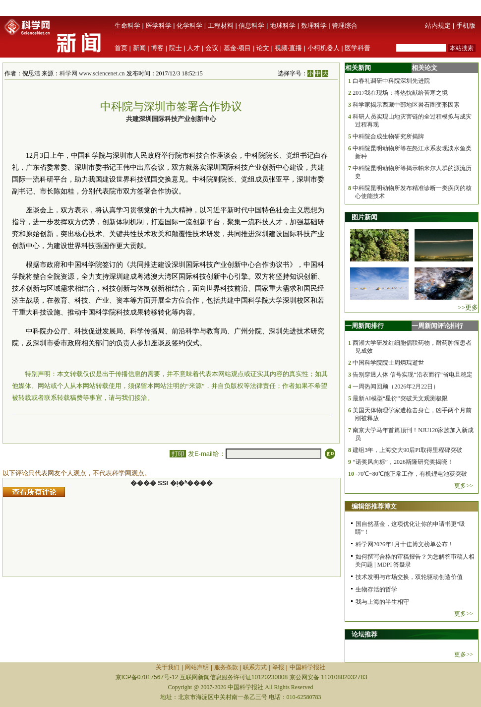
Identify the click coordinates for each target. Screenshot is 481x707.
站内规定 (438, 25)
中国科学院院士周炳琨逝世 (388, 362)
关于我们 (168, 667)
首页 (121, 48)
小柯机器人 (323, 48)
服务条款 (226, 667)
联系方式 (255, 667)
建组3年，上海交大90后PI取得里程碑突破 (407, 450)
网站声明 (197, 667)
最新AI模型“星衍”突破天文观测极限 (400, 398)
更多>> (463, 485)
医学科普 (357, 48)
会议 (211, 48)
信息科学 (251, 25)
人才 (193, 48)
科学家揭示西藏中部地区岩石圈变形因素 (406, 104)
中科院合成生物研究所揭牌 (388, 136)
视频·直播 (288, 48)
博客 (157, 48)
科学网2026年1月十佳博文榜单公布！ (405, 544)
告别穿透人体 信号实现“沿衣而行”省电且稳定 (413, 374)
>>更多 (468, 307)
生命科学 (127, 25)
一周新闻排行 (364, 325)
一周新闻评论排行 (437, 325)
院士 (175, 48)
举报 (278, 667)
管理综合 (345, 25)
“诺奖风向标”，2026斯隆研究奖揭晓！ (403, 461)
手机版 (466, 25)
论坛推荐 (364, 634)
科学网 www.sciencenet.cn (92, 73)
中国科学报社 (307, 667)
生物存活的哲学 (376, 589)
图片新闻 (364, 217)
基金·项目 (237, 48)
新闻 (139, 48)
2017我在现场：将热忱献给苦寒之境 (400, 92)
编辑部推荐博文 (374, 506)
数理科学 (314, 25)
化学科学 (189, 25)
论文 (262, 48)
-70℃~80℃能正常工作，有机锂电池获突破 (411, 473)
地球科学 (283, 25)
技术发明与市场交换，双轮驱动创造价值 (409, 577)
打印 (178, 453)
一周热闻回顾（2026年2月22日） (396, 386)
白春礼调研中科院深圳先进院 (391, 80)
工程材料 (221, 25)
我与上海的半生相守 (382, 601)
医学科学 (159, 25)
